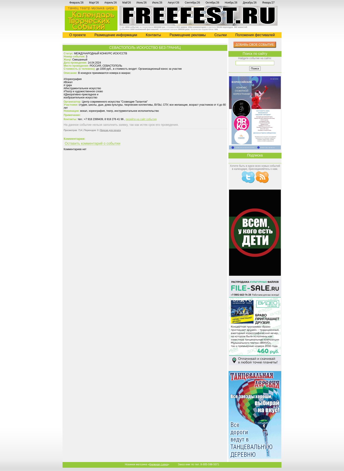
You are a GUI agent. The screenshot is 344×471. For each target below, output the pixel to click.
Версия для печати (110, 130)
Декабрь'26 (249, 2)
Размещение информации (115, 35)
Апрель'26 (110, 2)
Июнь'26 (141, 2)
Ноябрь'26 (231, 2)
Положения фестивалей (255, 35)
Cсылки (220, 35)
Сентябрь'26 (192, 2)
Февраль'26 (76, 2)
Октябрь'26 (212, 2)
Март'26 (94, 2)
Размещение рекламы (188, 35)
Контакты (153, 35)
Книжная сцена (158, 464)
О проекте (77, 35)
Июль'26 (157, 2)
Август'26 (173, 2)
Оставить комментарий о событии (92, 143)
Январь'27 (268, 2)
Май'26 (126, 2)
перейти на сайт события (141, 119)
